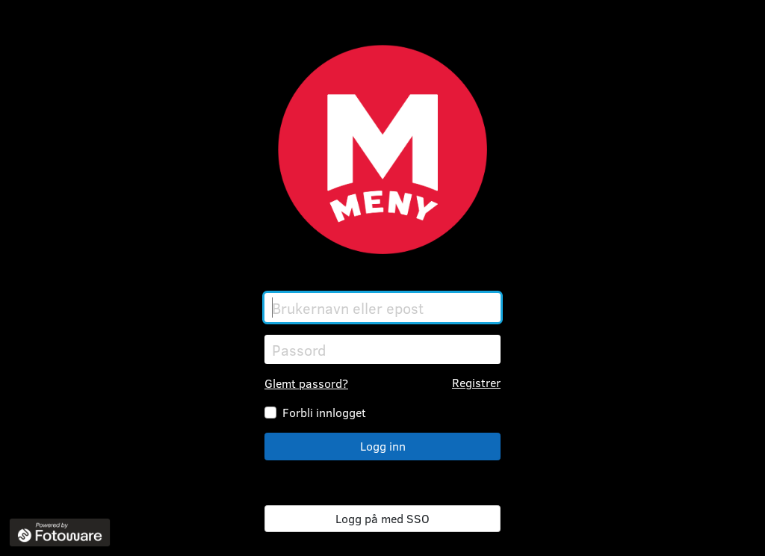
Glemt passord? (306, 383)
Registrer (476, 382)
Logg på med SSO (382, 518)
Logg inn (383, 446)
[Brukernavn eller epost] (382, 307)
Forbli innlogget (324, 412)
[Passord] (382, 349)
